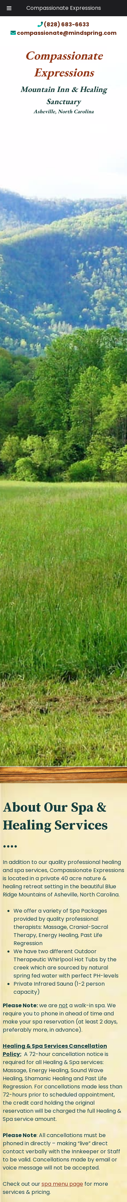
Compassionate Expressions (63, 8)
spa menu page (62, 1184)
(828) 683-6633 (63, 24)
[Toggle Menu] (9, 8)
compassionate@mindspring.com (63, 33)
